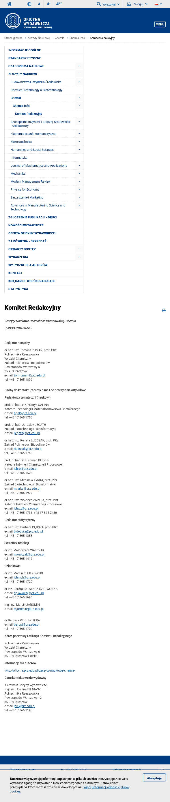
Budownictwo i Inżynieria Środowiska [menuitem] (36, 82)
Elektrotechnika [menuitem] (21, 141)
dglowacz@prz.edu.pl (29, 593)
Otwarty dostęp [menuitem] (22, 249)
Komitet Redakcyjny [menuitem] (28, 114)
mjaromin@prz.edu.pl (28, 609)
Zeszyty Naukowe (39, 38)
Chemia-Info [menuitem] (21, 106)
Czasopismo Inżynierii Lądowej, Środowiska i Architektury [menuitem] (40, 124)
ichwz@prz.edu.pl (26, 508)
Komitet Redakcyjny (102, 38)
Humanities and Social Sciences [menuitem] (32, 149)
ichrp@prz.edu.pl (25, 468)
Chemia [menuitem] (16, 98)
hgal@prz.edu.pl (25, 413)
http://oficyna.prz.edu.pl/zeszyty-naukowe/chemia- (39, 670)
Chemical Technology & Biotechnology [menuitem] (36, 90)
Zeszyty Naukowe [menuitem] (23, 74)
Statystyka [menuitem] (18, 289)
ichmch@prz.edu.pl (27, 577)
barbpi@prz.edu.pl (26, 624)
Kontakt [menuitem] (15, 273)
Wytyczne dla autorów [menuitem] (27, 265)
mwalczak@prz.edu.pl (29, 554)
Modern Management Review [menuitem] (30, 181)
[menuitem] (79, 66)
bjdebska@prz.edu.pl (28, 531)
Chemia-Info (77, 38)
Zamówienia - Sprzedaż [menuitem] (27, 241)
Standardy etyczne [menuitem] (24, 58)
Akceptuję (154, 778)
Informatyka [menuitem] (19, 157)
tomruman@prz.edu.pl (29, 375)
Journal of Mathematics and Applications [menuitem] (39, 165)
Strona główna (13, 38)
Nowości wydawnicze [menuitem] (25, 225)
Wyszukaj (108, 4)
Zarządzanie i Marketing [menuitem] (27, 197)
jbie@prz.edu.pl (24, 706)
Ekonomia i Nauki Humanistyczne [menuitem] (33, 134)
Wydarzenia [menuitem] (18, 257)
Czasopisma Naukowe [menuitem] (26, 66)
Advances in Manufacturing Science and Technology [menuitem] (38, 207)
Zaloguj (137, 4)
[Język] (158, 4)
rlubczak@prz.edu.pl (28, 449)
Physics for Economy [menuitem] (25, 189)
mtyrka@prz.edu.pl (27, 488)
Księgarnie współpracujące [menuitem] (31, 281)
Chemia (59, 38)
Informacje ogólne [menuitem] (24, 50)
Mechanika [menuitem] (18, 173)
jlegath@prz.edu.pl (27, 433)
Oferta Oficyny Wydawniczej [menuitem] (32, 233)
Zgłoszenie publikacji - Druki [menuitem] (32, 217)
